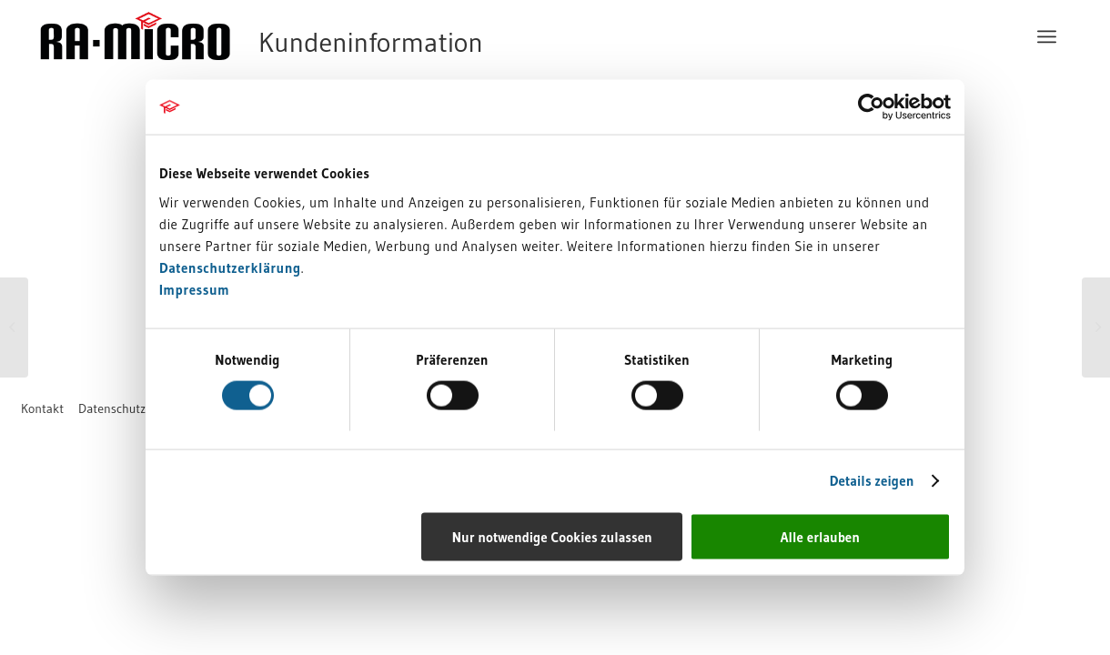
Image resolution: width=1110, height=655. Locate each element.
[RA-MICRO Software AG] (335, 36)
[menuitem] (1049, 36)
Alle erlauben (820, 536)
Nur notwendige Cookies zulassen (552, 536)
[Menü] (1049, 36)
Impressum (194, 288)
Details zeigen (872, 480)
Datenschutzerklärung (230, 267)
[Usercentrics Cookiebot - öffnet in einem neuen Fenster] (871, 107)
